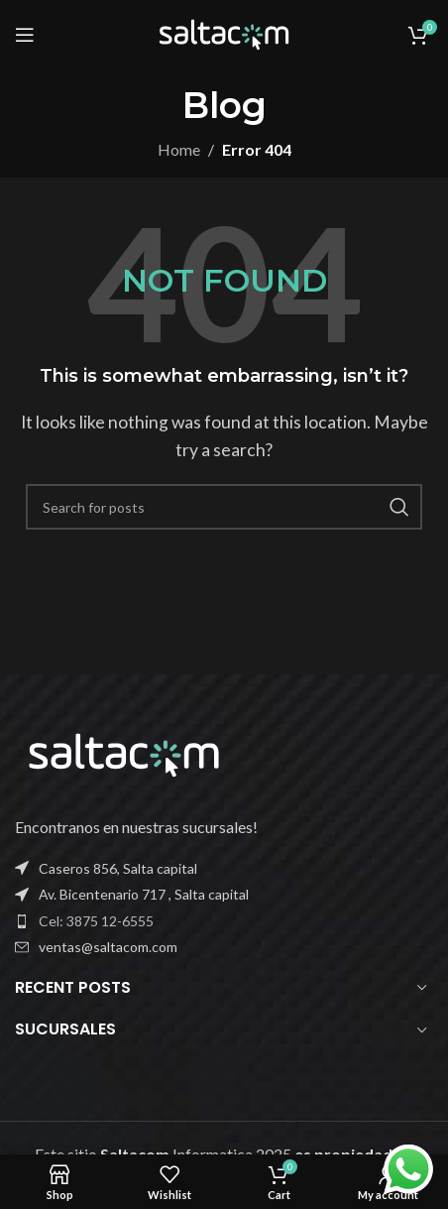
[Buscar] (224, 507)
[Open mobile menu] (25, 35)
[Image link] (124, 752)
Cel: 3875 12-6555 (96, 920)
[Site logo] (224, 32)
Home (179, 149)
